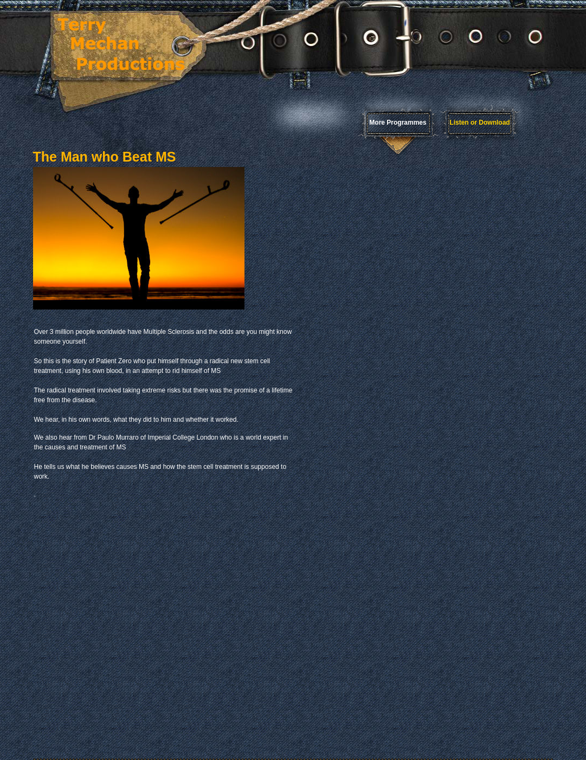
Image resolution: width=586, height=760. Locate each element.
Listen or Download (479, 122)
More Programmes (397, 122)
